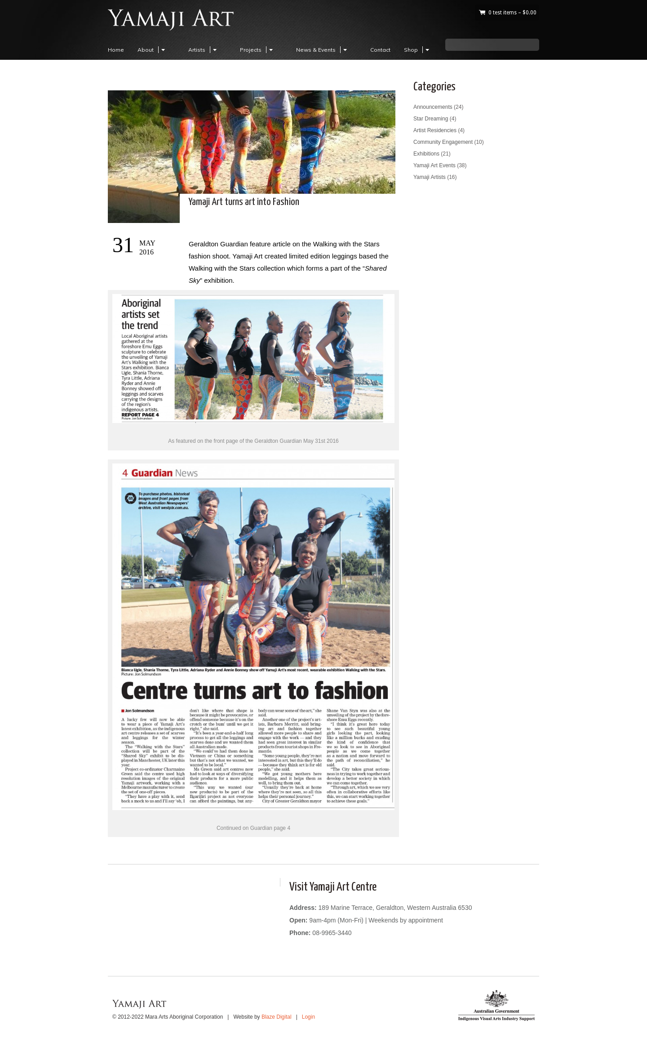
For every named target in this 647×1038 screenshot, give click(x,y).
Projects (257, 49)
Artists (203, 49)
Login (308, 1017)
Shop (418, 49)
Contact (380, 49)
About (152, 49)
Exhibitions (426, 154)
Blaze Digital (276, 1017)
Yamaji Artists (429, 177)
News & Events (323, 49)
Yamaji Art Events (434, 165)
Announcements (432, 107)
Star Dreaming (430, 119)
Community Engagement (443, 142)
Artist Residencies (434, 130)
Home (116, 49)
